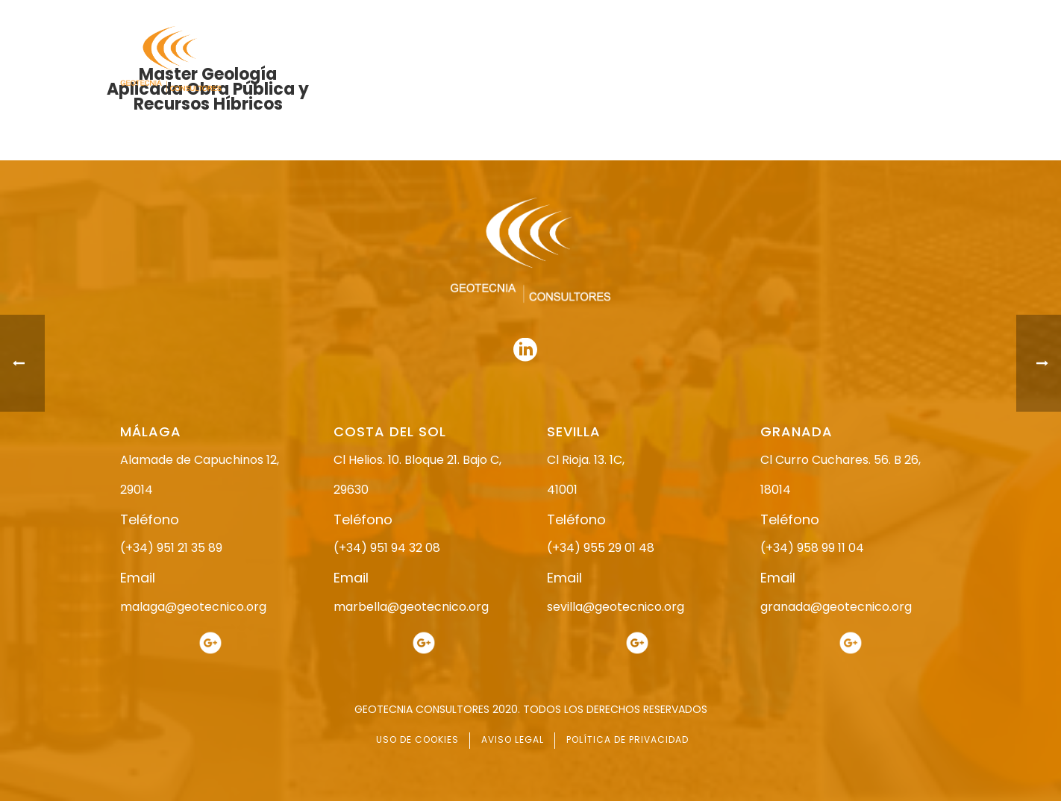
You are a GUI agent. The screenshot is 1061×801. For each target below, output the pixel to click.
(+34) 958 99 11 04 (812, 547)
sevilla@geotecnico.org (615, 606)
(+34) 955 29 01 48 (600, 547)
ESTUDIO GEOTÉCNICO (634, 60)
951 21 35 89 (784, 13)
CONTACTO (913, 60)
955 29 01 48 (543, 13)
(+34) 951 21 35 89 (171, 547)
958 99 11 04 (668, 13)
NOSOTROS (525, 60)
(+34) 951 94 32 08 (387, 547)
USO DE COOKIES (417, 739)
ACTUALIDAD (826, 60)
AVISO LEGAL (512, 739)
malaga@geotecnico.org (193, 606)
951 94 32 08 (908, 13)
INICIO (453, 60)
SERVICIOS (742, 60)
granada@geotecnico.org (836, 606)
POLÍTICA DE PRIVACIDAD (627, 739)
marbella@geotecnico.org (411, 606)
